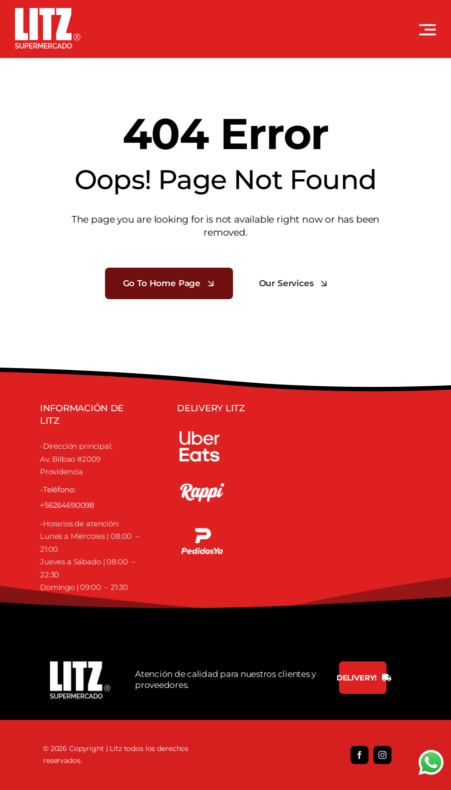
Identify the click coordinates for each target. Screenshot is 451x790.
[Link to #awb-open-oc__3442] (427, 29)
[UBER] (200, 429)
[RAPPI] (202, 472)
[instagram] (383, 755)
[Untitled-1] (202, 521)
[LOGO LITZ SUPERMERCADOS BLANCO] (47, 12)
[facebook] (359, 755)
